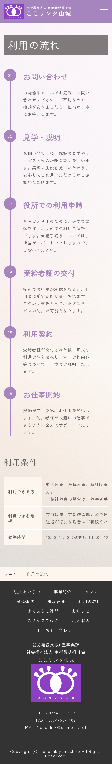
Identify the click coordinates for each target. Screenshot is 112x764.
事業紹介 (62, 592)
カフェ (91, 592)
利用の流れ (89, 601)
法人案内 (81, 620)
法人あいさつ (27, 592)
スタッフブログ (43, 620)
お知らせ (81, 611)
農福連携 (25, 601)
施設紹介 (56, 601)
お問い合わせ (58, 630)
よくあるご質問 (43, 611)
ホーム (10, 574)
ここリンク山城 (56, 659)
